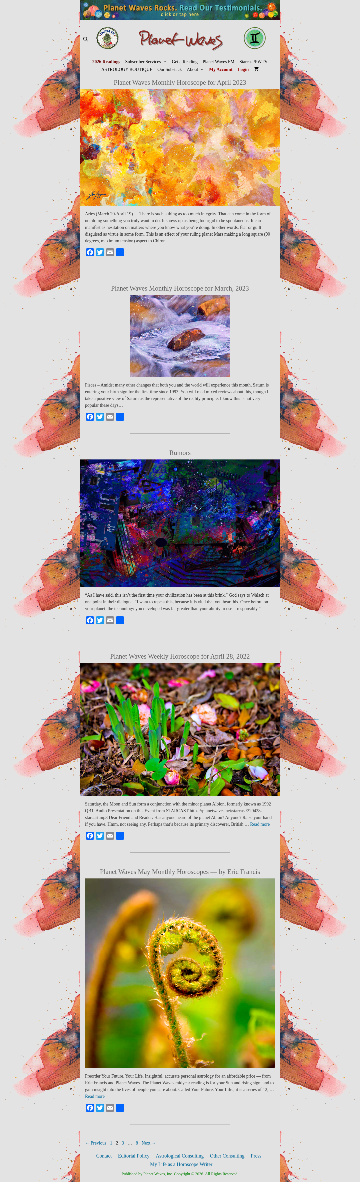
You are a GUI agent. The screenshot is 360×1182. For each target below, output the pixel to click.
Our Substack (170, 69)
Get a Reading (185, 61)
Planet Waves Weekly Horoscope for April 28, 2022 (180, 656)
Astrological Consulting (180, 1156)
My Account (221, 69)
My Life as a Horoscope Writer (181, 1164)
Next (149, 1143)
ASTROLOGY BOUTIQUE (126, 69)
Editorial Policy (134, 1156)
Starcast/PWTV (254, 61)
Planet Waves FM (218, 61)
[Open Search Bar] (85, 39)
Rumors (180, 452)
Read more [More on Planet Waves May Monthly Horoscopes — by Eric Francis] (94, 1096)
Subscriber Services (147, 62)
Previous (95, 1143)
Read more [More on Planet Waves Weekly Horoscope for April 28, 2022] (260, 824)
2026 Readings (106, 61)
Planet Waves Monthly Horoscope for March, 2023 (180, 288)
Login (243, 69)
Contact (104, 1156)
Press (256, 1156)
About (196, 69)
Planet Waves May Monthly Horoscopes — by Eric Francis (180, 871)
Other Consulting (227, 1156)
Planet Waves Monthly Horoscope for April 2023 (180, 82)
